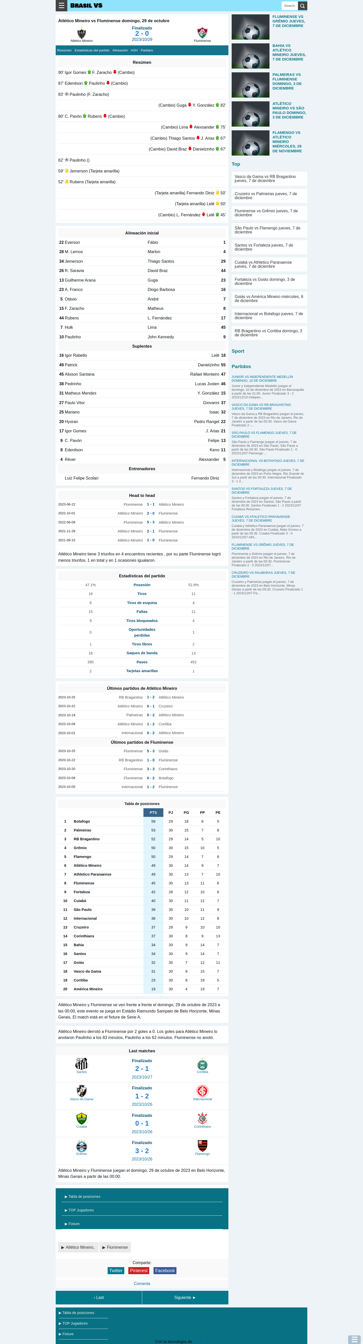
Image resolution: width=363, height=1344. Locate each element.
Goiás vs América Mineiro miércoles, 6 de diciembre (269, 298)
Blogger (200, 1341)
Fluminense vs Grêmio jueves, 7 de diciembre (266, 213)
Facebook (165, 1270)
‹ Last (99, 1297)
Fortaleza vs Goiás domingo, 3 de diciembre (265, 281)
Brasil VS (86, 5)
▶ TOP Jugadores (79, 1210)
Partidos (147, 50)
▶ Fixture (72, 1224)
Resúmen (64, 50)
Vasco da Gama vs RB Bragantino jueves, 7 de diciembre (265, 178)
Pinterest (138, 1270)
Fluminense (117, 1247)
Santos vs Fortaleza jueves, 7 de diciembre (264, 247)
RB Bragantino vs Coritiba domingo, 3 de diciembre (268, 333)
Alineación (120, 50)
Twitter (116, 1270)
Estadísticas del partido (92, 50)
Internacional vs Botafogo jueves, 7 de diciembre (269, 316)
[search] (302, 6)
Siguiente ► (185, 1297)
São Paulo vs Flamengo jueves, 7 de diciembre (267, 230)
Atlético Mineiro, (81, 1247)
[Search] (290, 6)
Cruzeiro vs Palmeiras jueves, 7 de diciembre (266, 196)
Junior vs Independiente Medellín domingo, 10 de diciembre (262, 378)
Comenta (142, 1283)
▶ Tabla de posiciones (82, 1196)
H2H (134, 50)
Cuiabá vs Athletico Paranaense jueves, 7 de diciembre (263, 264)
